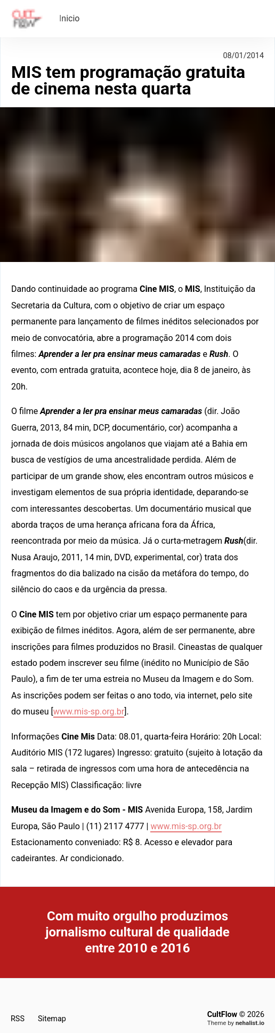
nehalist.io (250, 1023)
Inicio (69, 18)
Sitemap (52, 1018)
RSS (18, 1018)
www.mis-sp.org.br (88, 711)
